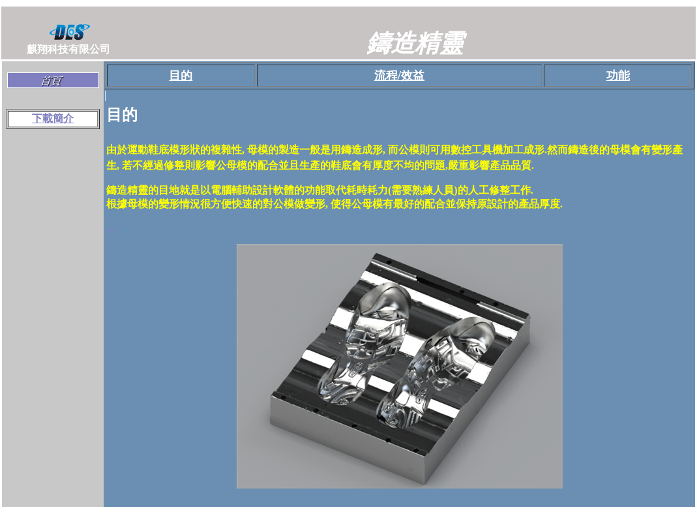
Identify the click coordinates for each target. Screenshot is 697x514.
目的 (180, 75)
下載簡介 (53, 118)
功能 (618, 75)
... (110, 227)
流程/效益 (399, 75)
